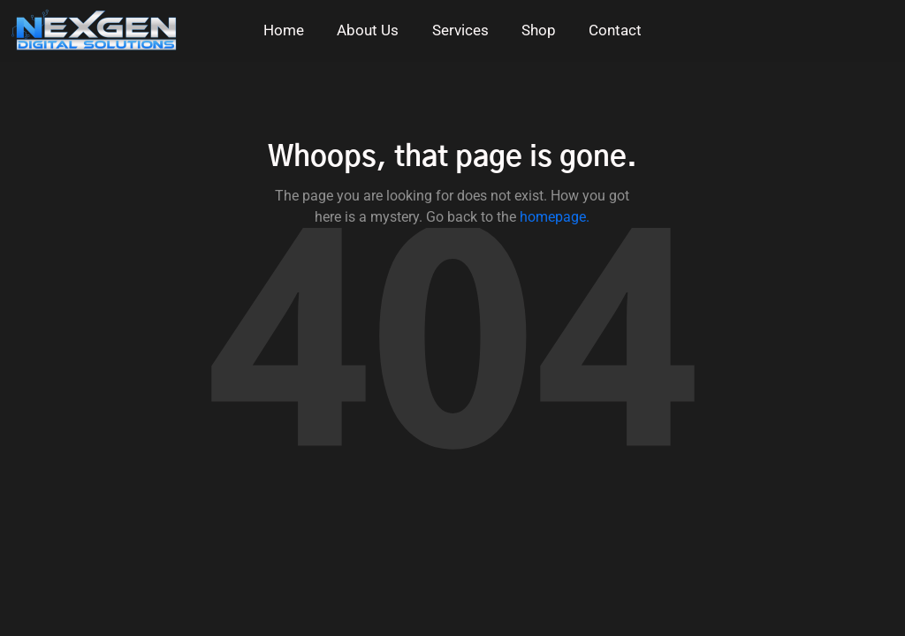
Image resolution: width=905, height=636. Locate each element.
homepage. (554, 216)
